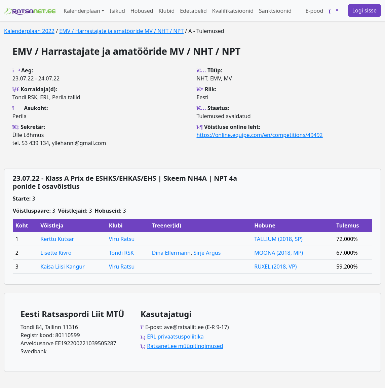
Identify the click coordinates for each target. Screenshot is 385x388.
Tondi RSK (121, 252)
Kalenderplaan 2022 (29, 31)
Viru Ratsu (122, 239)
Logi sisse (364, 10)
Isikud (117, 10)
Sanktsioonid (275, 10)
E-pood (314, 10)
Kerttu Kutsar (57, 239)
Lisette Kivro (55, 252)
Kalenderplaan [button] (82, 10)
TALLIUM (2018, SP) (278, 239)
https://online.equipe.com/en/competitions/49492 (260, 135)
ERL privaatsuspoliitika (175, 336)
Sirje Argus (207, 252)
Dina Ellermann (171, 252)
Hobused (141, 10)
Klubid (167, 10)
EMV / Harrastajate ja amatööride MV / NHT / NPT (121, 31)
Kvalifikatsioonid (233, 10)
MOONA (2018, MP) (278, 252)
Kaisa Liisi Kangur (62, 266)
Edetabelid (193, 10)
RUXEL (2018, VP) (275, 266)
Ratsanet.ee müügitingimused (185, 346)
